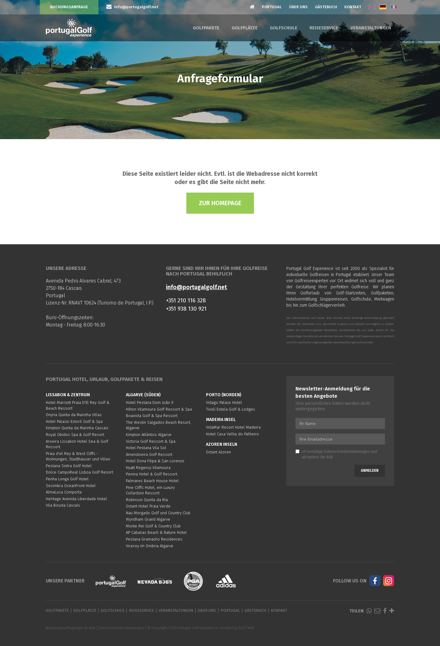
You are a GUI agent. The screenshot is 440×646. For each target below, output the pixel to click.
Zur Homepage (220, 203)
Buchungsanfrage (69, 7)
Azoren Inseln (221, 444)
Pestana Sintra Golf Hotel (69, 465)
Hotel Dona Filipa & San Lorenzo (155, 461)
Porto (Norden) (223, 394)
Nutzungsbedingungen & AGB (70, 628)
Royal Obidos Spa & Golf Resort (75, 434)
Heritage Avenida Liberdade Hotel (76, 498)
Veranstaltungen (370, 28)
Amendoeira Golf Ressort (149, 454)
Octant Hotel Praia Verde (148, 506)
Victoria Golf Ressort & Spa (150, 441)
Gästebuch (326, 7)
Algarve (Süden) (143, 394)
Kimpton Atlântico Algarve (148, 434)
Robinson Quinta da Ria (147, 499)
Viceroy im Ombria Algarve (149, 546)
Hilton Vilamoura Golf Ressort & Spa (159, 409)
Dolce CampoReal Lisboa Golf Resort (79, 472)
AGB (329, 457)
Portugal (272, 7)
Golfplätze (245, 28)
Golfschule (283, 28)
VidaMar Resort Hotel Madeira (233, 427)
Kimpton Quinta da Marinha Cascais (77, 428)
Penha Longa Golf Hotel (67, 479)
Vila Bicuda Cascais (63, 505)
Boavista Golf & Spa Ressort (152, 415)
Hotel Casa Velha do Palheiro (232, 434)
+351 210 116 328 (186, 300)
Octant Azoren (218, 452)
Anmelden (370, 470)
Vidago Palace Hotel (224, 402)
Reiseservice (324, 28)
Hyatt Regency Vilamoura (148, 467)
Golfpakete (206, 28)
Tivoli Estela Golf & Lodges (230, 409)
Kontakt (352, 7)
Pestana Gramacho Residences (154, 539)
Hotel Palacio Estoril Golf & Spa (74, 421)
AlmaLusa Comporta (64, 492)
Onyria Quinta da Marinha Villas (74, 414)
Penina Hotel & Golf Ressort (151, 474)
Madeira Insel (221, 419)
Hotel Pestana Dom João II (149, 402)
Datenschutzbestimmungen (347, 451)
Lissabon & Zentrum (68, 394)
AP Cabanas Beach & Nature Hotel (156, 532)
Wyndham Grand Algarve (148, 519)
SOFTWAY (246, 628)
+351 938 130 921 (186, 308)
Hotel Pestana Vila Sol (146, 447)
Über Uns (298, 7)
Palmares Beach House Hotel (152, 480)
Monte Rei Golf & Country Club (153, 526)
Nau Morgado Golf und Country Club (158, 513)
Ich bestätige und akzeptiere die (336, 454)
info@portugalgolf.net (196, 287)
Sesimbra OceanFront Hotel (71, 485)
